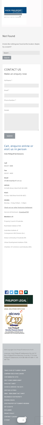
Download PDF (24, 212)
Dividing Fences (9, 400)
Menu (37, 3)
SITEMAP (7, 420)
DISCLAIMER (8, 410)
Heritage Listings (10, 390)
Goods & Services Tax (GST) (13, 387)
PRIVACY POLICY (9, 413)
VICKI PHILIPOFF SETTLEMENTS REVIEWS (16, 403)
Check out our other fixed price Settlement (18, 208)
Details (6, 110)
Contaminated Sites (11, 377)
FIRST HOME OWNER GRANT (13, 380)
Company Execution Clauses (14, 373)
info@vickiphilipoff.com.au (13, 181)
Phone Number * (10, 100)
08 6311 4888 (8, 166)
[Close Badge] (25, 418)
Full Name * (8, 80)
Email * (6, 90)
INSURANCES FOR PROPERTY (13, 397)
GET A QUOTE (8, 407)
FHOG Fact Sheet (10, 383)
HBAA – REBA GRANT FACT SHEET (14, 393)
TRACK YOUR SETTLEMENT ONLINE (15, 370)
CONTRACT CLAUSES (10, 416)
